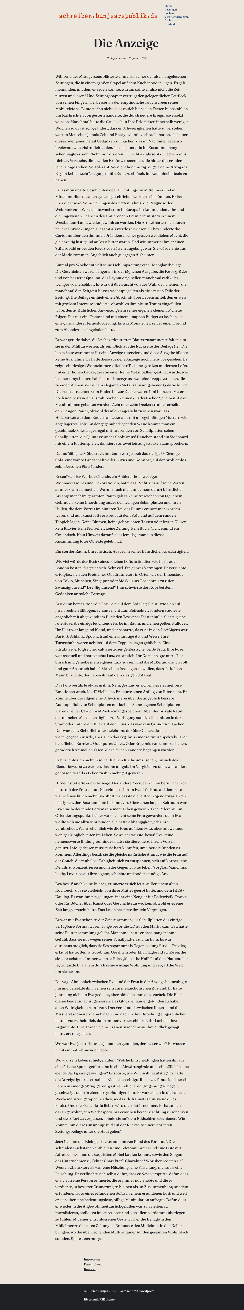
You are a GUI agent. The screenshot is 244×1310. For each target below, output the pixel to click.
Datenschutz (93, 1264)
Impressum (92, 1259)
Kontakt (90, 1269)
